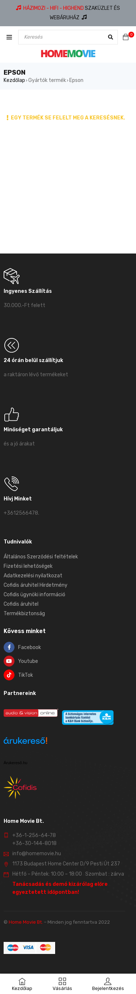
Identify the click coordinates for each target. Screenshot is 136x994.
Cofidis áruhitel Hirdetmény (35, 585)
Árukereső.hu (15, 763)
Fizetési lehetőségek (28, 566)
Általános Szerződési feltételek (41, 557)
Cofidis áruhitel (21, 604)
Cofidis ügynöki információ (34, 595)
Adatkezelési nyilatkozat (33, 576)
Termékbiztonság (24, 613)
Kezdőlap (14, 80)
